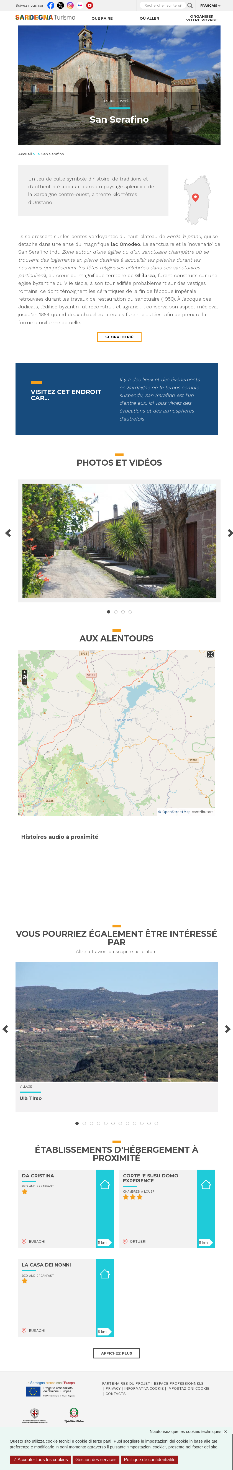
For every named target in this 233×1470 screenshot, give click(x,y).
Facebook (50, 4)
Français (208, 5)
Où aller (149, 18)
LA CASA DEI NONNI (46, 1265)
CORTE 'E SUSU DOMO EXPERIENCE (150, 1178)
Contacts (116, 1394)
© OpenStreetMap (174, 812)
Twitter (60, 4)
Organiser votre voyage (202, 18)
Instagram (70, 4)
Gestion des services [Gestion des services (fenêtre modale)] (96, 1459)
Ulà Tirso (31, 1098)
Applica (190, 5)
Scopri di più (119, 337)
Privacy (113, 1388)
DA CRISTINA (38, 1175)
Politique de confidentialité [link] (150, 1459)
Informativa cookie (144, 1388)
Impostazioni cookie (188, 1388)
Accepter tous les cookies (40, 1459)
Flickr (79, 4)
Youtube (89, 4)
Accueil (25, 154)
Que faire (102, 18)
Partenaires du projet (126, 1383)
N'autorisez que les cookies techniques (191, 1431)
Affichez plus (116, 1353)
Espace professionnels (179, 1383)
